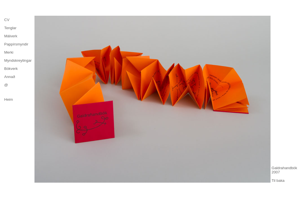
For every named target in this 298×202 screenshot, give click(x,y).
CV (7, 20)
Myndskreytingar (18, 60)
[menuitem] (18, 20)
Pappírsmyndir (16, 44)
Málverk (10, 36)
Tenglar (10, 28)
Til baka (278, 180)
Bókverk (11, 68)
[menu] (18, 52)
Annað (9, 77)
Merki (8, 52)
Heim (8, 99)
